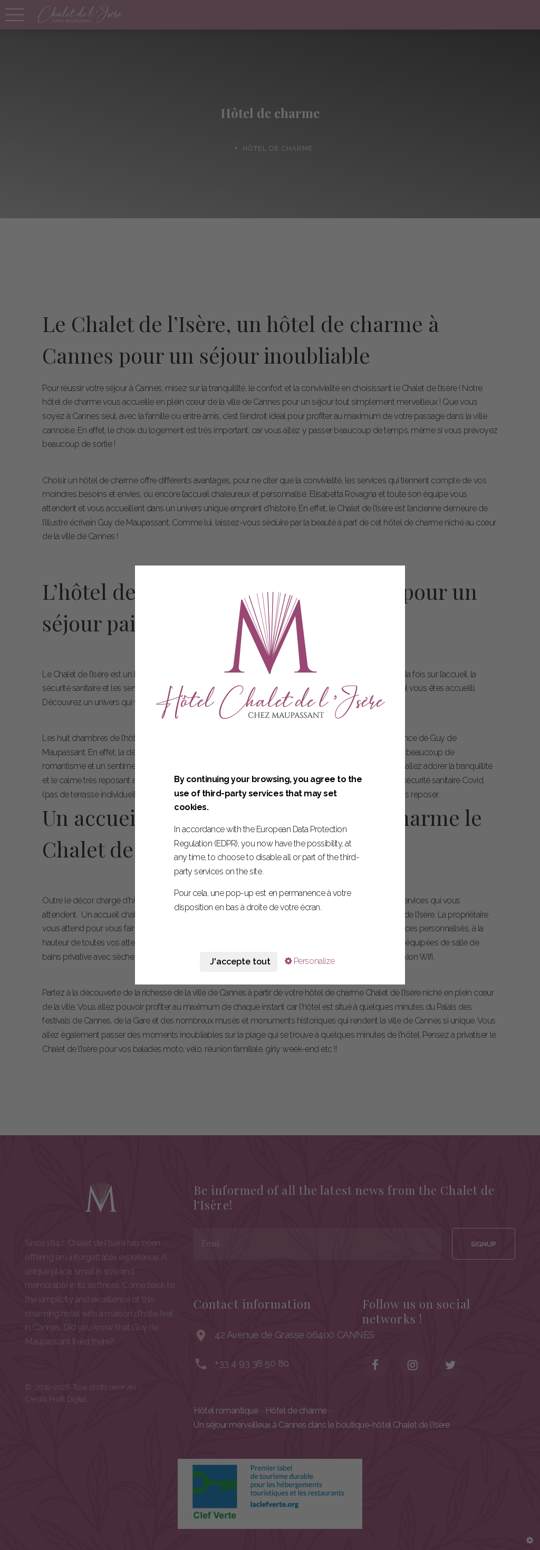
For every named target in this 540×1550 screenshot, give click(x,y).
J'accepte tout (239, 962)
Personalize (310, 961)
